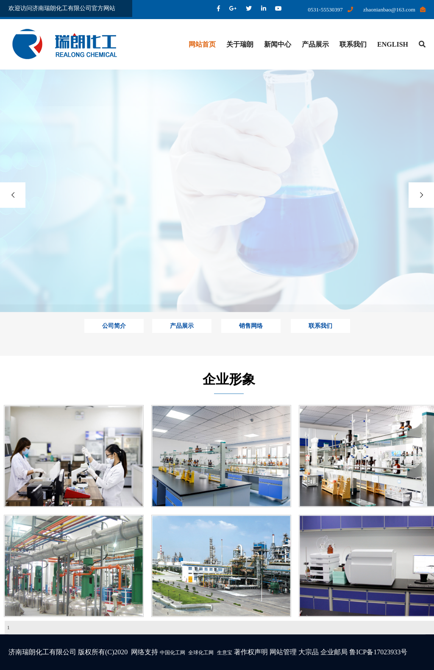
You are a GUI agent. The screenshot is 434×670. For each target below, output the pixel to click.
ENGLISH (392, 44)
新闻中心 (277, 44)
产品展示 (315, 44)
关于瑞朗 (239, 44)
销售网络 (251, 326)
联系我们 (353, 44)
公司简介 (114, 326)
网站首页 (202, 44)
